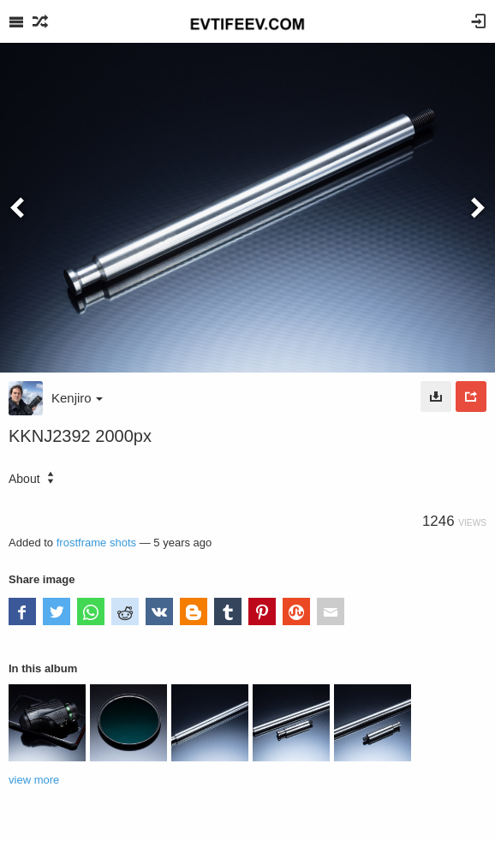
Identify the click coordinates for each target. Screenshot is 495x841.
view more (34, 779)
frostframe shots (96, 542)
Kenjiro (77, 398)
